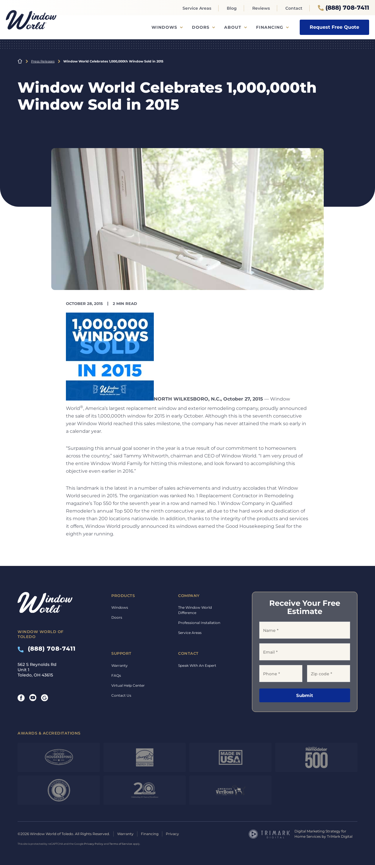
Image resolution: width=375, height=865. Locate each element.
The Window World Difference (195, 610)
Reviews (261, 8)
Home (20, 61)
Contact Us (121, 695)
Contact (293, 8)
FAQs (116, 675)
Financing (269, 27)
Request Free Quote (334, 27)
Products (123, 595)
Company (189, 595)
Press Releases (42, 61)
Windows (164, 27)
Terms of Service (120, 843)
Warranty (119, 665)
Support (121, 653)
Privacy (172, 834)
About (232, 27)
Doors (200, 27)
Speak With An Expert (197, 665)
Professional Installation (199, 622)
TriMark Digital (339, 836)
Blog (232, 8)
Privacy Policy (93, 843)
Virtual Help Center (128, 685)
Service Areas (197, 8)
